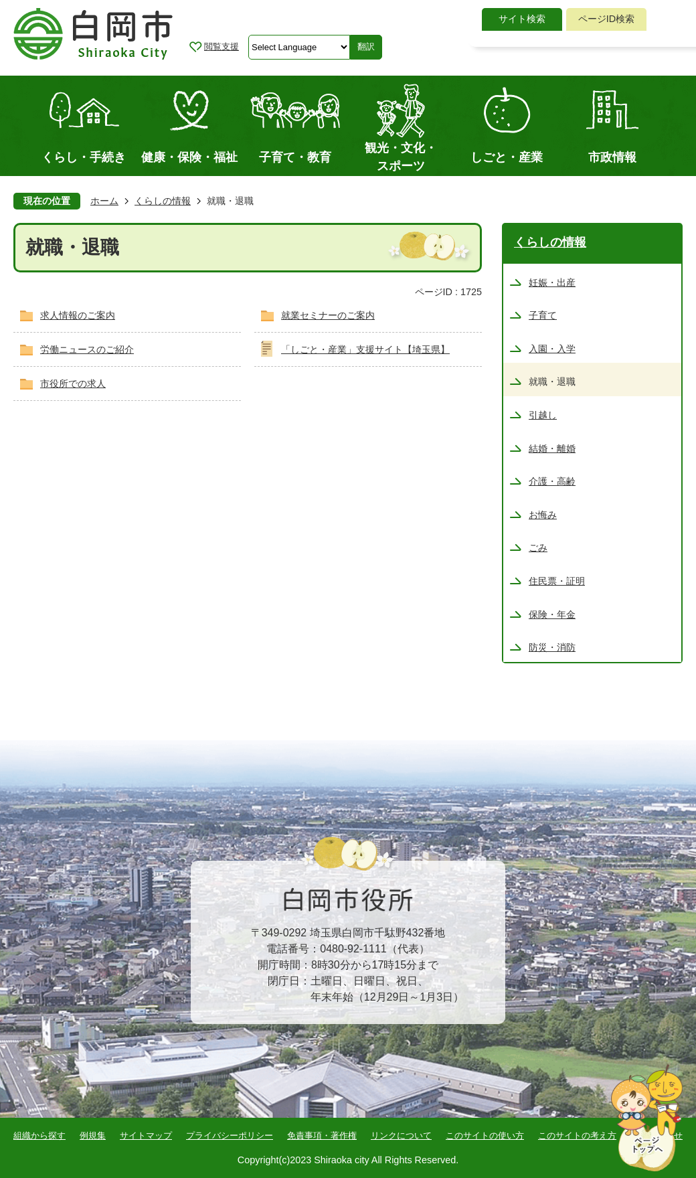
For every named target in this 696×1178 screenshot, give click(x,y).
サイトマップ (146, 1135)
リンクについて (401, 1135)
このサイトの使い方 (485, 1135)
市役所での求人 (73, 383)
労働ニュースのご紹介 (87, 349)
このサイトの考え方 (577, 1135)
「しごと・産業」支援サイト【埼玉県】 (365, 349)
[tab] (522, 19)
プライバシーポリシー (229, 1135)
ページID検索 (606, 18)
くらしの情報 (163, 200)
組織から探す (39, 1135)
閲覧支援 (221, 46)
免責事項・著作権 (322, 1135)
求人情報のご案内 (77, 315)
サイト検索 (522, 18)
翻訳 (366, 46)
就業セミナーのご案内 (328, 315)
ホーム (104, 200)
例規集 (93, 1135)
